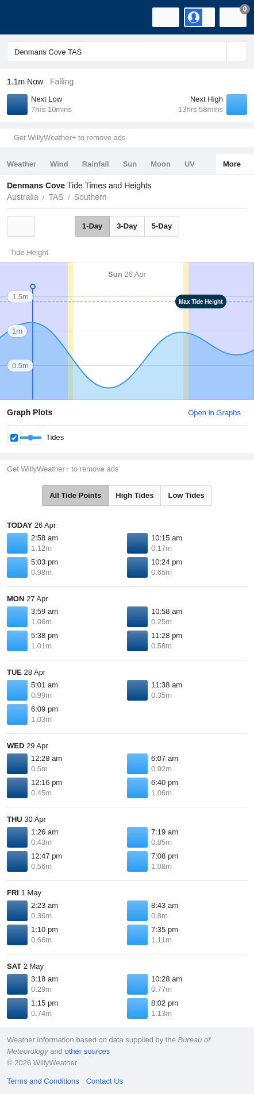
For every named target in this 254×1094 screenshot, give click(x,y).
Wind (59, 164)
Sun (130, 164)
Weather (21, 164)
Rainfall (95, 164)
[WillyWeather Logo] (26, 17)
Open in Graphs (214, 412)
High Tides (134, 495)
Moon (161, 164)
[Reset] (216, 51)
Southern (90, 197)
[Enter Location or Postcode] (127, 51)
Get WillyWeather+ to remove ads (69, 137)
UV (189, 164)
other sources (87, 1051)
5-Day (162, 226)
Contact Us (104, 1081)
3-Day (127, 226)
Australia (22, 197)
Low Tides (186, 495)
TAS (55, 197)
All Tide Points (75, 495)
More (232, 164)
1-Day (92, 226)
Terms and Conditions (43, 1081)
